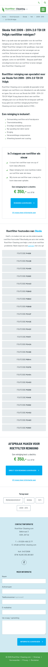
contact (31, 246)
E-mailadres (7, 607)
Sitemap (36, 657)
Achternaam (7, 587)
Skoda (29, 500)
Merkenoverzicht (13, 500)
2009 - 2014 (23, 508)
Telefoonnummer (12, 597)
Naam (4, 576)
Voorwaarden (14, 660)
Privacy (25, 660)
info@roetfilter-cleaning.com (25, 545)
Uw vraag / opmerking (10, 618)
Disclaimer (35, 660)
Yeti (39, 500)
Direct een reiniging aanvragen (22, 470)
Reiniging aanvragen (22, 203)
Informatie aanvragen (30, 642)
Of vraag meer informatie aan (24, 212)
